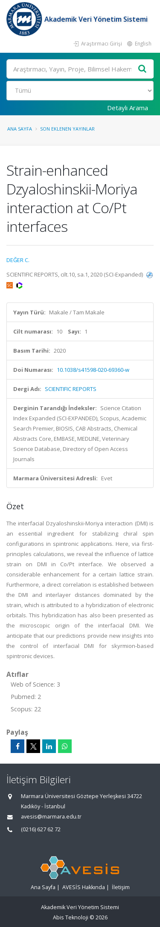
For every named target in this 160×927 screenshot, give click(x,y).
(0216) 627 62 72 (41, 829)
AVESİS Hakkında (83, 887)
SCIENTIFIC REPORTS (70, 389)
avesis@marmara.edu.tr (51, 816)
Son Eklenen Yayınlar (67, 129)
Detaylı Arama (127, 107)
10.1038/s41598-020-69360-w (93, 370)
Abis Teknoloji (70, 917)
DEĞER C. (17, 260)
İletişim (121, 887)
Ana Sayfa (19, 129)
